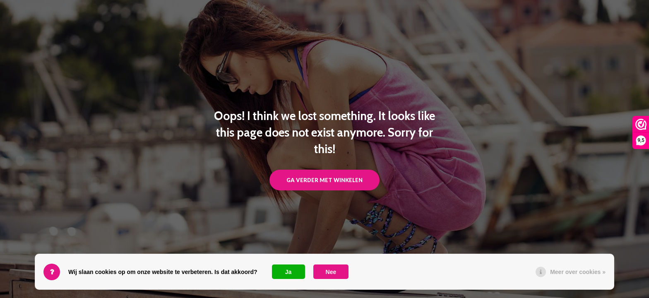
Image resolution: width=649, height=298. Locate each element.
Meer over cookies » (578, 272)
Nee (331, 272)
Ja (288, 272)
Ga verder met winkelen (324, 180)
